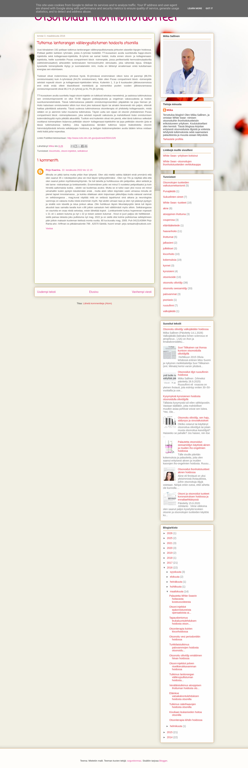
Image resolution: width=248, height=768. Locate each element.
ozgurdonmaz (134, 760)
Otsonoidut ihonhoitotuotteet (106, 17)
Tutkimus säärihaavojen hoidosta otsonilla (182, 706)
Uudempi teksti (46, 291)
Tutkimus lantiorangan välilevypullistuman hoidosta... (181, 677)
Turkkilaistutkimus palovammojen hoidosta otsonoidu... (184, 647)
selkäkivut (82, 151)
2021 (170, 543)
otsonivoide (169, 277)
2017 (170, 562)
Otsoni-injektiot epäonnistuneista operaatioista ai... (180, 609)
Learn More (195, 8)
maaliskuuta (177, 591)
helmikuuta (176, 726)
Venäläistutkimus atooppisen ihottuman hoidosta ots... (185, 687)
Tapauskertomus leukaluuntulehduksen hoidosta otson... (182, 620)
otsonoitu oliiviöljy (173, 282)
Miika (170, 110)
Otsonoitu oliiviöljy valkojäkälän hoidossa (186, 329)
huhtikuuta (176, 586)
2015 (170, 732)
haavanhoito (170, 231)
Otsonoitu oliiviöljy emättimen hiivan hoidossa (185, 657)
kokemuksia (169, 259)
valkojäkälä (169, 311)
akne (166, 208)
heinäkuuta (176, 581)
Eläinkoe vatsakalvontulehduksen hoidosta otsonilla (184, 696)
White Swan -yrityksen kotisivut (180, 155)
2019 (170, 552)
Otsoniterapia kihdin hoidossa (185, 720)
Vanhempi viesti (142, 291)
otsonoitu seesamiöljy (175, 288)
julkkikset (168, 248)
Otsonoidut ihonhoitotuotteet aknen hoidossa (193, 471)
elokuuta (175, 576)
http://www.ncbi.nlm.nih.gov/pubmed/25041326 (91, 138)
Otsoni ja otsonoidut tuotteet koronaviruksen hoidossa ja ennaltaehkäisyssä (193, 496)
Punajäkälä (169, 191)
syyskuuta (176, 571)
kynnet (166, 265)
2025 (170, 538)
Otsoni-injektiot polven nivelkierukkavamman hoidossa (182, 666)
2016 (170, 567)
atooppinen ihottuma (174, 214)
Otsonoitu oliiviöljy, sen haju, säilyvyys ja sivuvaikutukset (194, 419)
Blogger (163, 760)
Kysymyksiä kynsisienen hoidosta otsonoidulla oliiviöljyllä (182, 398)
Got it (209, 8)
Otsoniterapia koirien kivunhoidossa (180, 630)
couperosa (169, 219)
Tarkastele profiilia (173, 139)
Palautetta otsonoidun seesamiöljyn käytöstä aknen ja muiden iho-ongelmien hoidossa (194, 446)
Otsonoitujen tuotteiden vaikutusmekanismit (176, 184)
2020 (170, 548)
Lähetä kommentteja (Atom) (97, 303)
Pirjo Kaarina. (53, 170)
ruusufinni (168, 305)
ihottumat (168, 237)
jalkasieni (168, 242)
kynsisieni (168, 271)
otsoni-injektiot (68, 151)
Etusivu (93, 291)
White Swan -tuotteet (174, 202)
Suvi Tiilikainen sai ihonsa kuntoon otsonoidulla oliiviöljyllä (192, 350)
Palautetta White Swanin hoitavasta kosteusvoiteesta (183, 598)
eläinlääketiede (171, 225)
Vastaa (49, 228)
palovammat (170, 294)
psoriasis (168, 299)
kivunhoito (54, 151)
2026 (170, 533)
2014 (170, 737)
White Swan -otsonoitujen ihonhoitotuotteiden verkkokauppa (182, 163)
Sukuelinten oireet (173, 196)
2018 (170, 557)
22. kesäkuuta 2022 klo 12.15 (77, 170)
